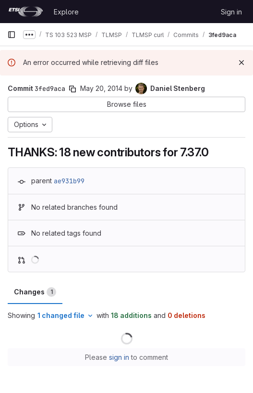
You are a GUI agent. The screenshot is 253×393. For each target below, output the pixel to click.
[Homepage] (25, 11)
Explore (66, 12)
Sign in (231, 12)
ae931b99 (69, 181)
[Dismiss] (241, 62)
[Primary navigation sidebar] (11, 34)
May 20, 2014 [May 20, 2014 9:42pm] (101, 88)
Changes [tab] (35, 292)
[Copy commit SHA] (72, 89)
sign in (119, 357)
